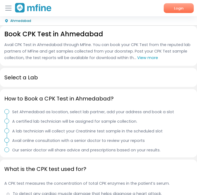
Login (178, 8)
